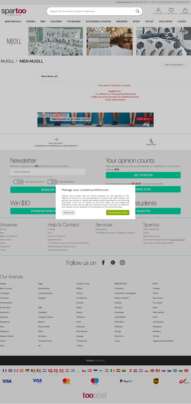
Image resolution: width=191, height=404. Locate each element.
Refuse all (68, 212)
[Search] (137, 11)
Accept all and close (117, 212)
